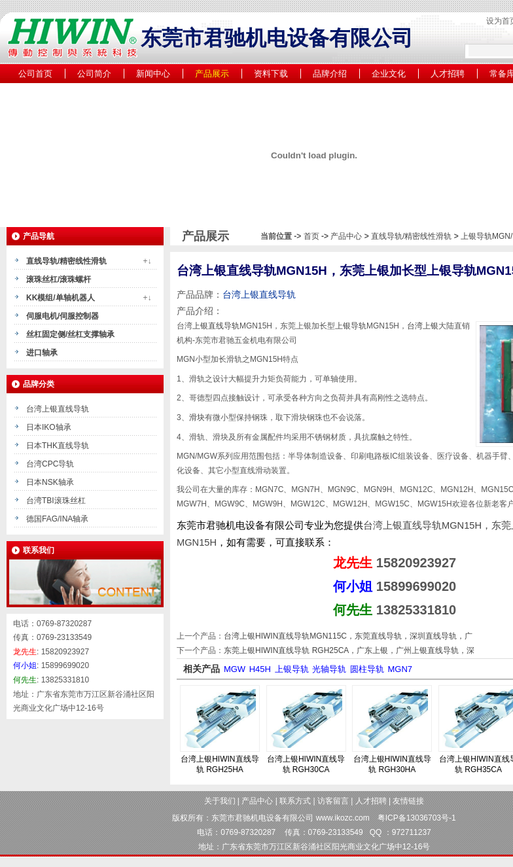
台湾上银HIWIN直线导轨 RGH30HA (392, 764)
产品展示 (212, 74)
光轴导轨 (329, 669)
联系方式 (295, 800)
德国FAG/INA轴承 (57, 518)
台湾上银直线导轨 (57, 409)
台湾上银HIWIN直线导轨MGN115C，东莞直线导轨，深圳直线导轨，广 (348, 636)
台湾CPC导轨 (50, 464)
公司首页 (35, 74)
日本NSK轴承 (50, 482)
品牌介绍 (330, 74)
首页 (311, 236)
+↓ (147, 261)
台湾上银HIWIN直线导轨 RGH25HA (219, 764)
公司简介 (94, 74)
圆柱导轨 (367, 669)
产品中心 (347, 236)
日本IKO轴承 (48, 427)
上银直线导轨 (215, 325)
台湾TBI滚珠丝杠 (56, 500)
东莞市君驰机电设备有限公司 (262, 818)
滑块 (197, 417)
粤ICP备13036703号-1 (417, 818)
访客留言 (333, 800)
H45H (260, 669)
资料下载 (271, 74)
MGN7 (399, 669)
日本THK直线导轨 (57, 445)
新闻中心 (153, 74)
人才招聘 (448, 74)
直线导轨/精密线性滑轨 (411, 236)
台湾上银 (422, 325)
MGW (234, 669)
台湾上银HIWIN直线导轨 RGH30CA (306, 764)
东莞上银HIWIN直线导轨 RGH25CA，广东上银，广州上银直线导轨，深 (349, 650)
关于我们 (220, 800)
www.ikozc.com (343, 818)
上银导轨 (350, 325)
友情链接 (408, 800)
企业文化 (389, 74)
